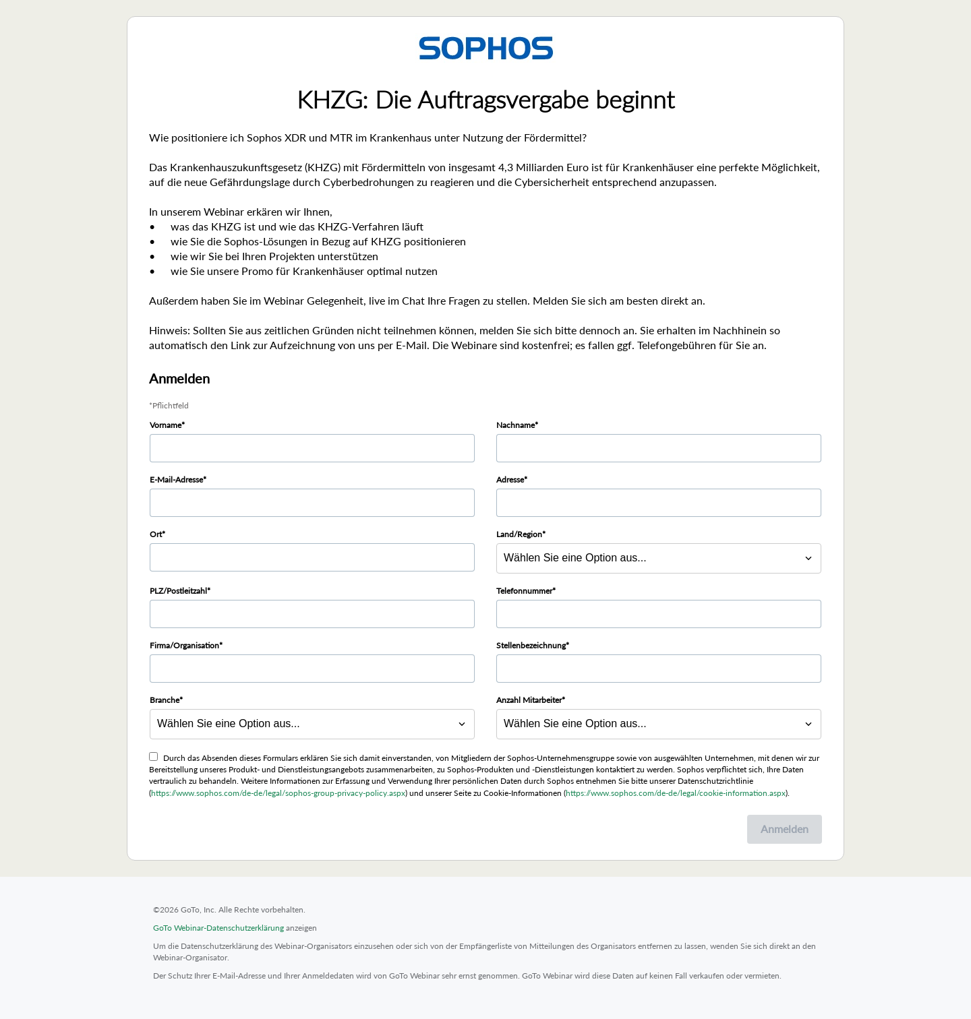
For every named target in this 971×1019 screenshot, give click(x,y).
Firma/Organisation (184, 645)
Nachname (515, 425)
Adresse (510, 479)
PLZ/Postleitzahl (178, 591)
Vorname (165, 425)
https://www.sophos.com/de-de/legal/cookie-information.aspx (676, 793)
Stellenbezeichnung (531, 645)
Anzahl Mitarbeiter (529, 700)
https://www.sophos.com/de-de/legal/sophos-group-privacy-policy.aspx (278, 793)
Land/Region (519, 534)
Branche (164, 700)
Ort (156, 534)
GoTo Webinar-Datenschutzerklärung (218, 928)
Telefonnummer (524, 591)
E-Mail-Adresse (176, 479)
